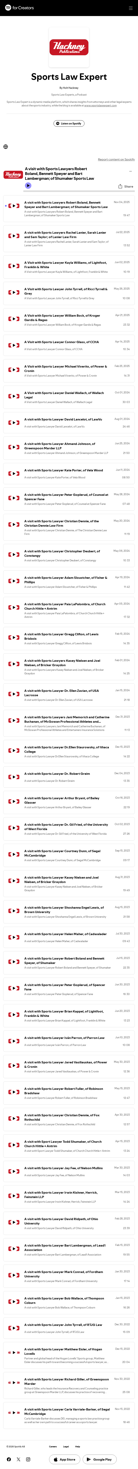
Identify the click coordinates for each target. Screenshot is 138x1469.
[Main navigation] (130, 8)
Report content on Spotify (116, 159)
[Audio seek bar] (79, 191)
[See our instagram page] (28, 1459)
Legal (66, 1446)
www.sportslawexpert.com (100, 105)
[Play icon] (28, 185)
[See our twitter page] (18, 1459)
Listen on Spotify (68, 123)
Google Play (99, 1459)
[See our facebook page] (8, 1459)
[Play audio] (131, 171)
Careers (53, 1446)
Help (77, 1446)
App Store (64, 1459)
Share (125, 186)
